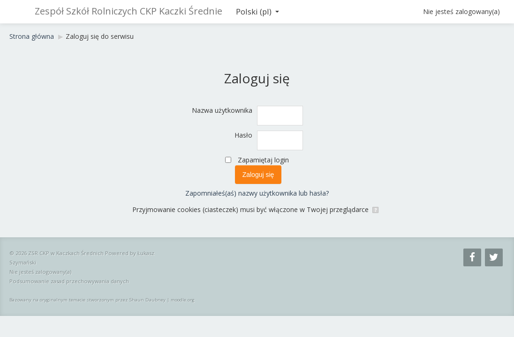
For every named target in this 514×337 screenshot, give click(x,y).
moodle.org (183, 300)
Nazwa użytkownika (222, 110)
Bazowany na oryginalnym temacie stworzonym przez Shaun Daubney (87, 300)
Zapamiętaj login (263, 159)
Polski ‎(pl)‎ (257, 11)
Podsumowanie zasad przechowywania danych (69, 281)
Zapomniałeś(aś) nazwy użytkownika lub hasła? (257, 193)
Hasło (243, 135)
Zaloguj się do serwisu (100, 36)
